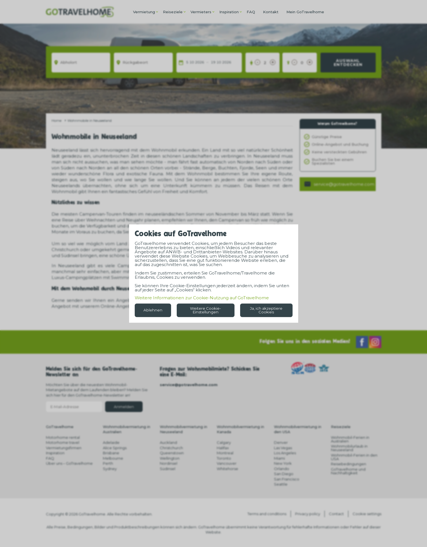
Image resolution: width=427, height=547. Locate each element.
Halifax (223, 448)
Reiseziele (173, 12)
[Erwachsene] (265, 62)
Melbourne (113, 458)
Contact (336, 513)
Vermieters (201, 12)
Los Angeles (285, 453)
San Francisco (286, 479)
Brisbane (111, 453)
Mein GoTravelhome (305, 12)
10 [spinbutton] (191, 62)
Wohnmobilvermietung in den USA (297, 429)
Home (56, 120)
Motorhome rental (63, 437)
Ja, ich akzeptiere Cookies (266, 310)
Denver (281, 442)
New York (283, 463)
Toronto (224, 458)
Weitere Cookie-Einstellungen (205, 310)
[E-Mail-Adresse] (74, 406)
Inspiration (229, 12)
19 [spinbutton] (213, 62)
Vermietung (144, 12)
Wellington (170, 458)
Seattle (280, 484)
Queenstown (172, 453)
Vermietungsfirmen (63, 448)
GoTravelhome (60, 426)
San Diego (283, 473)
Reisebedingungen (348, 464)
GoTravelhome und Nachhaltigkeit (348, 471)
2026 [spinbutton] (199, 62)
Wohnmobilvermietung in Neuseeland (183, 429)
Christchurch (171, 448)
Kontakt (270, 12)
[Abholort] (81, 62)
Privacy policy (307, 513)
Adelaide (111, 442)
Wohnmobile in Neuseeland (89, 120)
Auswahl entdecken (348, 62)
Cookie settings (367, 513)
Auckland (168, 442)
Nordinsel (168, 463)
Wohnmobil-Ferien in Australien (350, 439)
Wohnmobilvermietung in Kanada (240, 429)
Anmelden (124, 406)
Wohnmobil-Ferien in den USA (354, 457)
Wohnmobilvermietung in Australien (126, 429)
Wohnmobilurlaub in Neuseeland (349, 448)
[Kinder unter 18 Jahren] (302, 62)
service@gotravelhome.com (344, 184)
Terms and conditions (266, 513)
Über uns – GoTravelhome (69, 463)
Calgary (224, 442)
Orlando (281, 468)
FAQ (251, 12)
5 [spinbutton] (187, 62)
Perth (108, 463)
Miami (279, 458)
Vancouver (226, 463)
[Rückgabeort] (143, 62)
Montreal (225, 453)
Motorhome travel (62, 442)
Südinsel (167, 468)
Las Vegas (283, 448)
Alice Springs (115, 448)
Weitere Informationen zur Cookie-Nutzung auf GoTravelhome (202, 297)
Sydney (110, 468)
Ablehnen (152, 310)
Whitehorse (227, 468)
